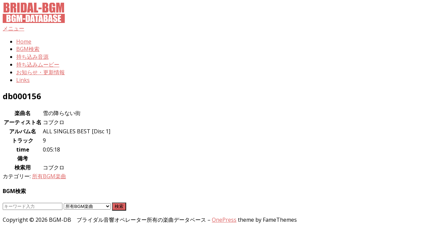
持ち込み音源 (32, 56)
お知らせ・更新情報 (40, 72)
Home (23, 41)
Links (23, 80)
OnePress (224, 219)
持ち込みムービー (37, 64)
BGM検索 (27, 49)
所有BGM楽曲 (49, 176)
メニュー (13, 28)
